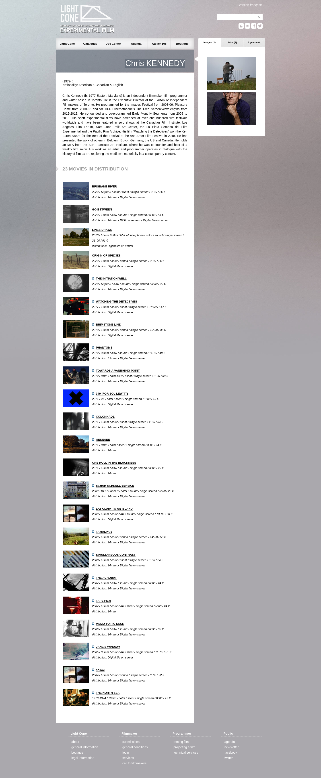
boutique (77, 752)
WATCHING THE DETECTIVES (116, 301)
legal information (82, 758)
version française (251, 5)
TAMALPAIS (104, 531)
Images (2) (210, 42)
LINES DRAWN (102, 229)
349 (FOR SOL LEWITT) (112, 393)
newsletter (231, 747)
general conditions (135, 747)
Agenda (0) (254, 42)
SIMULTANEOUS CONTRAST (116, 554)
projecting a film (184, 747)
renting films (181, 742)
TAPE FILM (103, 600)
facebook (230, 752)
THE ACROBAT (106, 577)
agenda (229, 742)
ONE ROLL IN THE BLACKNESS (114, 462)
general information (84, 747)
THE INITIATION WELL (111, 278)
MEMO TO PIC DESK (110, 623)
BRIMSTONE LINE (108, 324)
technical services (185, 752)
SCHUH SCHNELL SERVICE (115, 485)
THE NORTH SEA (107, 692)
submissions (131, 742)
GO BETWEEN (102, 209)
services (128, 758)
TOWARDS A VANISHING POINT (118, 370)
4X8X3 (100, 669)
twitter (228, 758)
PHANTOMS (104, 347)
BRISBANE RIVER (104, 186)
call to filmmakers (134, 763)
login (125, 752)
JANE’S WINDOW (108, 646)
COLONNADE (105, 416)
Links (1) (232, 42)
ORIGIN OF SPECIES (106, 255)
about (75, 742)
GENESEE (103, 439)
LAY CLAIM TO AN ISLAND (114, 508)
